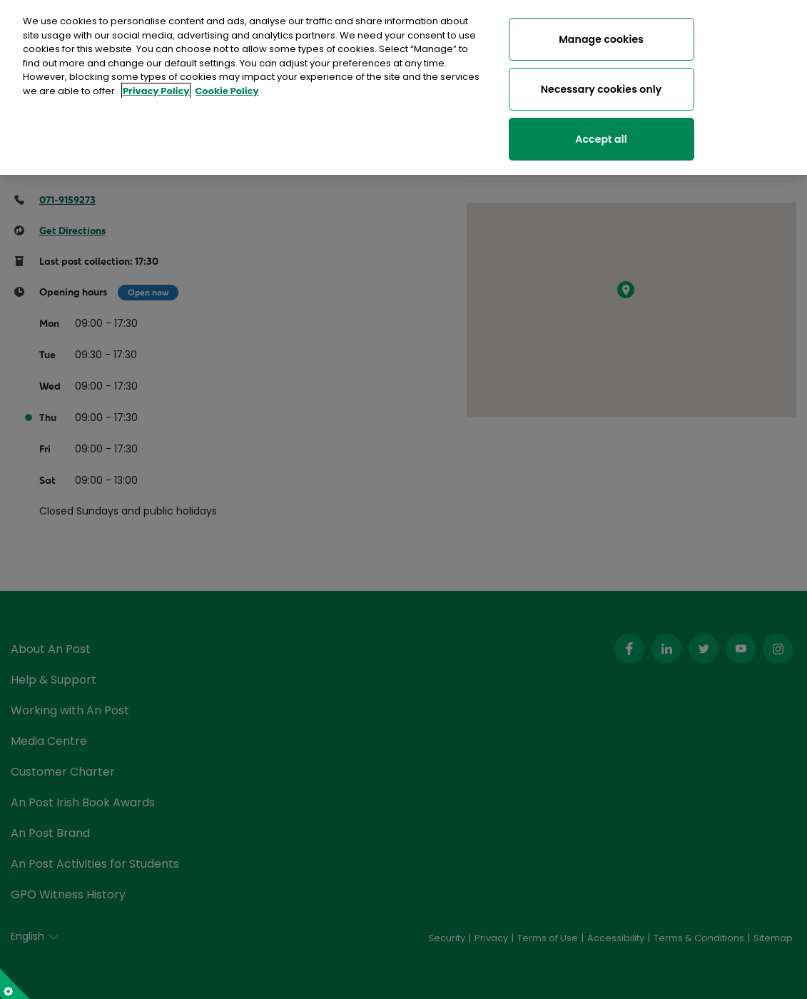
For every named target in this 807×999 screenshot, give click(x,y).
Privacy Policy (156, 86)
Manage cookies (601, 35)
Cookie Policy (226, 86)
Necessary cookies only (601, 85)
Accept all (600, 135)
